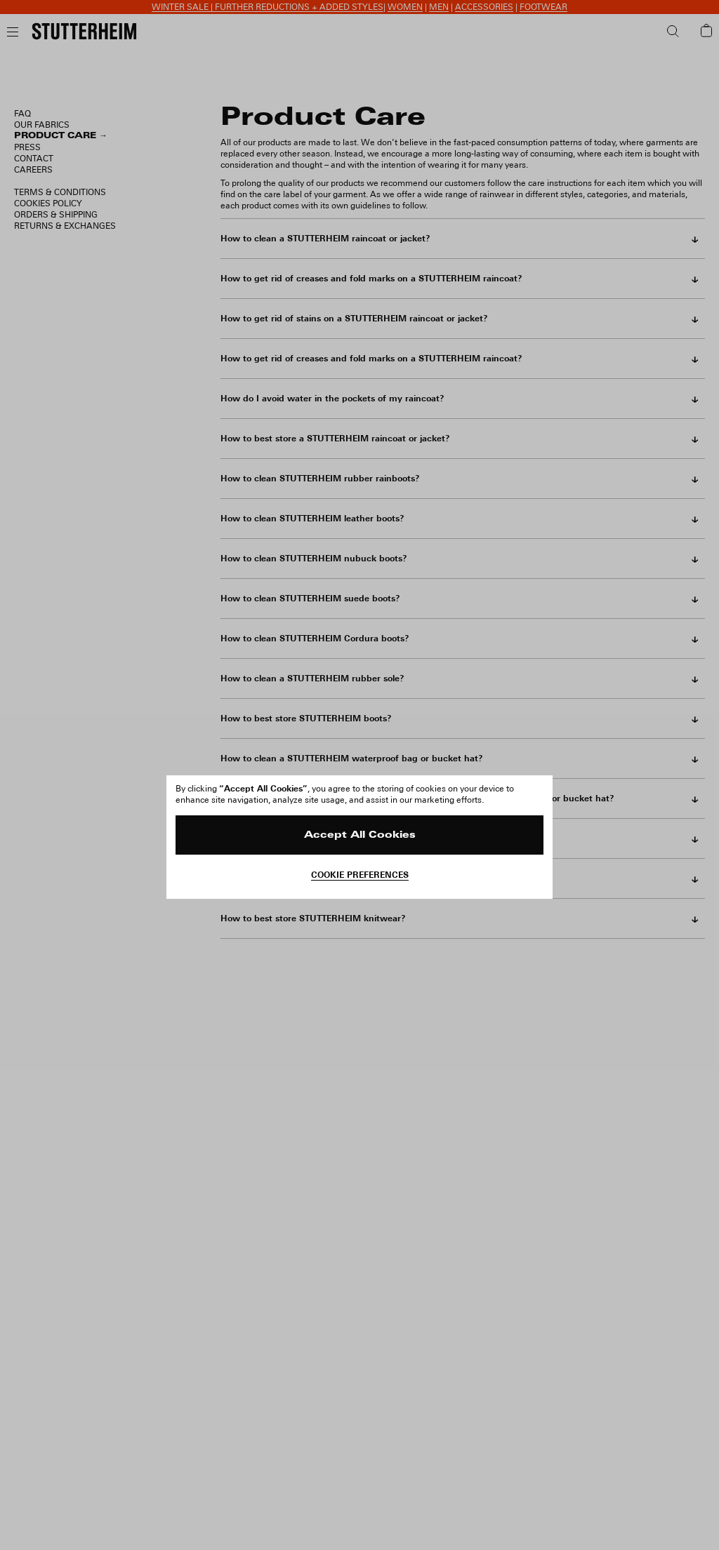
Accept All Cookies (360, 835)
